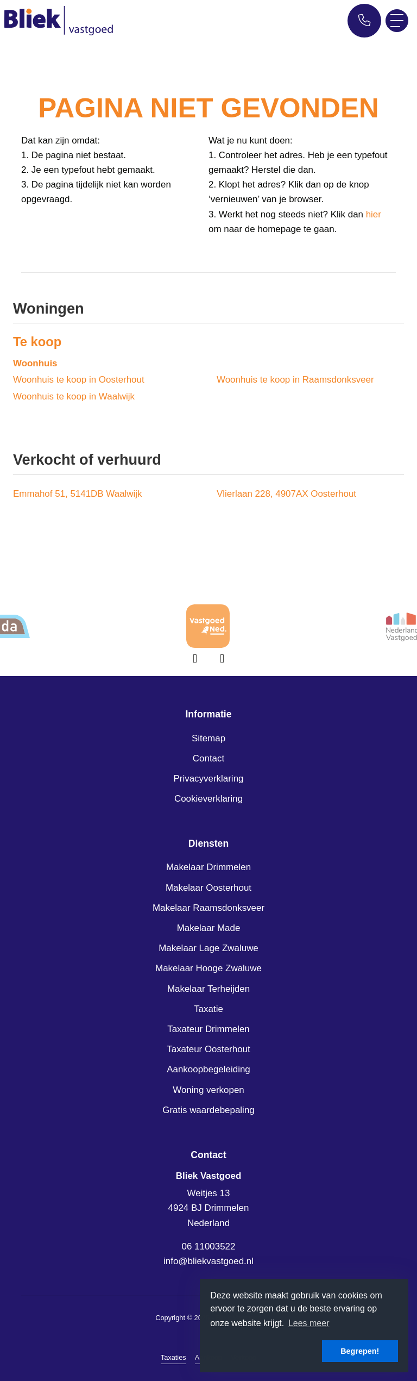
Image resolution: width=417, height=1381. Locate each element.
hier (373, 214)
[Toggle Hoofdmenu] (397, 20)
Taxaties (173, 1357)
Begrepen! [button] (359, 1351)
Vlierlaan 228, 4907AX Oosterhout (286, 494)
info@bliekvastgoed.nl (208, 1261)
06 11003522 (209, 1246)
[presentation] (195, 659)
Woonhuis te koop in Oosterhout (78, 379)
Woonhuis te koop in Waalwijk (74, 396)
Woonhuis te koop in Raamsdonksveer (295, 379)
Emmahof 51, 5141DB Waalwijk (77, 494)
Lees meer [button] (309, 1323)
